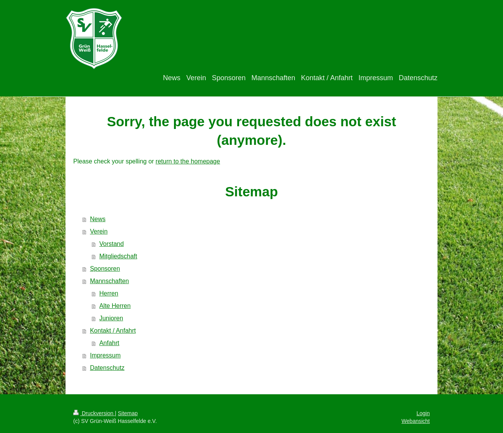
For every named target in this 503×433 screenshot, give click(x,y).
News (97, 219)
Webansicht (415, 421)
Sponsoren (105, 268)
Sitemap (128, 413)
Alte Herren (115, 305)
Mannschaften (109, 281)
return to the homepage (188, 161)
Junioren (111, 318)
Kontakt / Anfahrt (113, 330)
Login (423, 413)
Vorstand (111, 244)
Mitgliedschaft (118, 256)
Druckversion (94, 413)
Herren (108, 293)
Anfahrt (109, 343)
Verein (98, 231)
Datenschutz (107, 367)
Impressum (105, 355)
